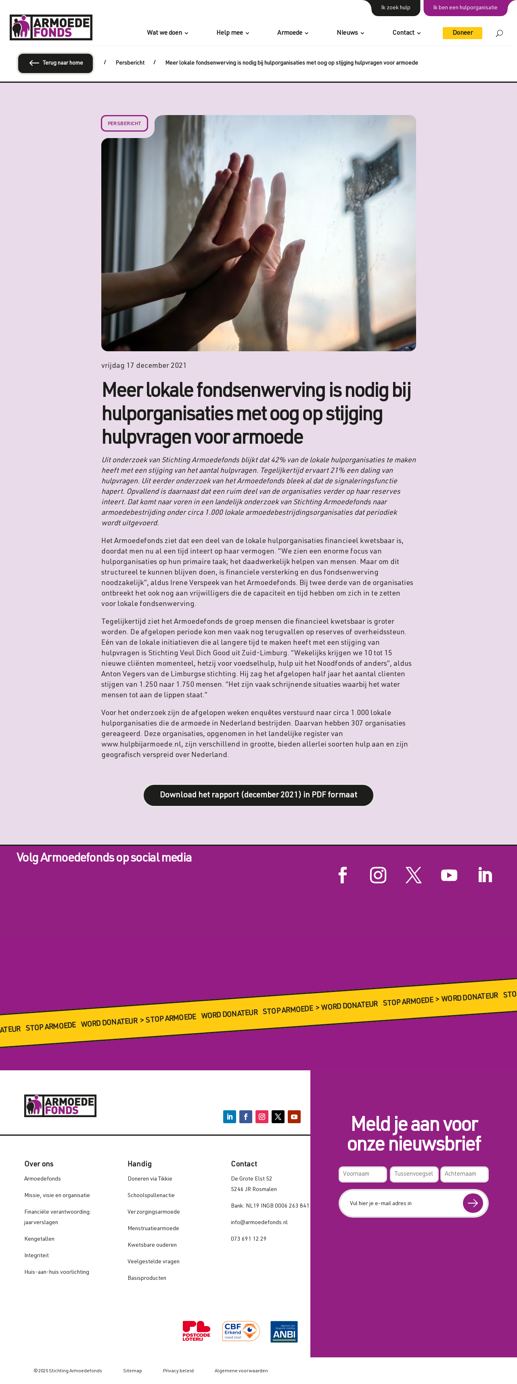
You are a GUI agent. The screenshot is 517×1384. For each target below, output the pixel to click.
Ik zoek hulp (395, 8)
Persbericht (124, 124)
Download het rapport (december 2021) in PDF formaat (258, 796)
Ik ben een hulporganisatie (465, 8)
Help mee (229, 33)
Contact (403, 33)
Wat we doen (164, 33)
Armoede (289, 33)
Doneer (462, 33)
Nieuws (347, 33)
